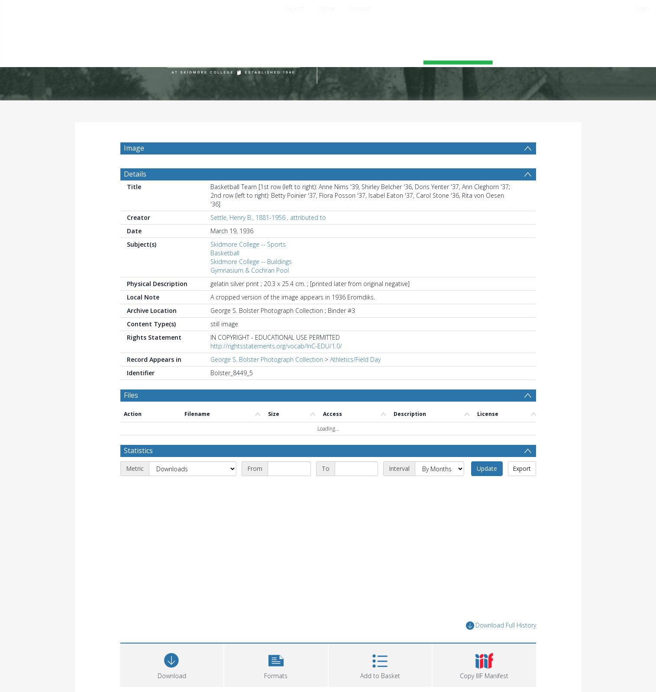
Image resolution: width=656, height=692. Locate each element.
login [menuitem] (643, 8)
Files (131, 395)
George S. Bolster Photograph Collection (266, 359)
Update (487, 468)
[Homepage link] (328, 55)
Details (135, 174)
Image (134, 148)
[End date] (356, 468)
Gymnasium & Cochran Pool (249, 270)
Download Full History (501, 625)
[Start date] (289, 468)
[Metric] (192, 468)
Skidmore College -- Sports (248, 244)
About (326, 8)
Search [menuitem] (294, 8)
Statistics (138, 450)
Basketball (224, 253)
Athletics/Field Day (355, 359)
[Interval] (439, 468)
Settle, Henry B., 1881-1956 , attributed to (268, 217)
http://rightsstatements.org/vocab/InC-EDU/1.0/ (276, 346)
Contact (360, 8)
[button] (276, 664)
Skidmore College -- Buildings (251, 261)
